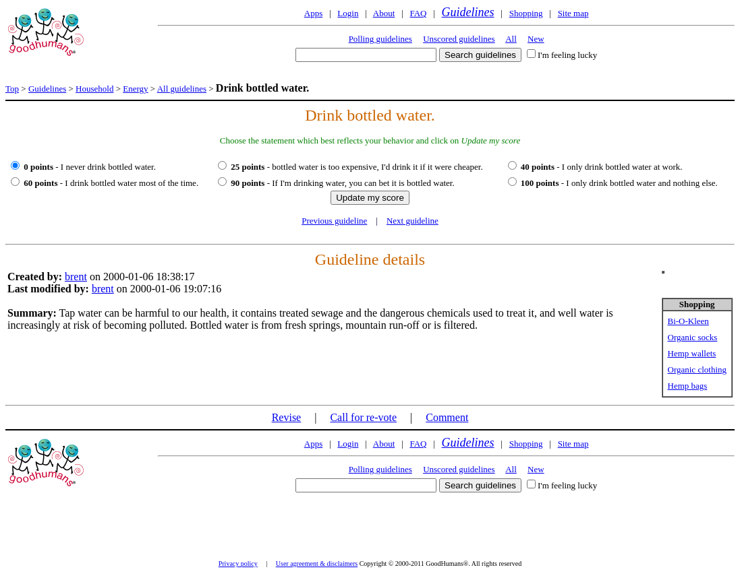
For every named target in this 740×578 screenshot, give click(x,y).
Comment (447, 417)
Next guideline (412, 221)
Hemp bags (688, 386)
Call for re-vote (363, 417)
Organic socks (693, 337)
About (384, 13)
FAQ (417, 13)
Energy (135, 89)
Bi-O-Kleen (688, 321)
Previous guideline (334, 221)
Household (94, 89)
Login (347, 13)
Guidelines (468, 12)
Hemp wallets (692, 353)
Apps (313, 13)
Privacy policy (238, 563)
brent (76, 276)
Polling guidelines (380, 39)
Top (12, 89)
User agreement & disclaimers (317, 563)
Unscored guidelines (459, 39)
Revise (287, 417)
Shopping (526, 13)
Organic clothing (697, 369)
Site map (573, 13)
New (536, 39)
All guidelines (181, 89)
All (511, 39)
